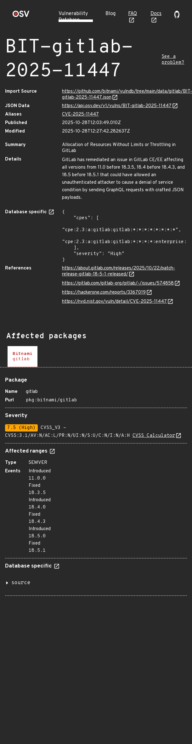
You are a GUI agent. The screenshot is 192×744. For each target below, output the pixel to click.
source (20, 583)
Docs (155, 14)
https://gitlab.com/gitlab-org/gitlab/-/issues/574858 (118, 283)
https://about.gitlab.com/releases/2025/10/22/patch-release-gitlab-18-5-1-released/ (118, 271)
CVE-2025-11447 (80, 114)
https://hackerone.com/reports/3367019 (104, 293)
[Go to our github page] (176, 17)
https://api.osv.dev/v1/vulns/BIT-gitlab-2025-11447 (117, 106)
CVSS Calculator (154, 436)
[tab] (22, 356)
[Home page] (21, 16)
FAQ (132, 14)
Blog (110, 14)
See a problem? (172, 60)
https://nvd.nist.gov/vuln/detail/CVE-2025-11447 (114, 302)
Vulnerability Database (73, 17)
